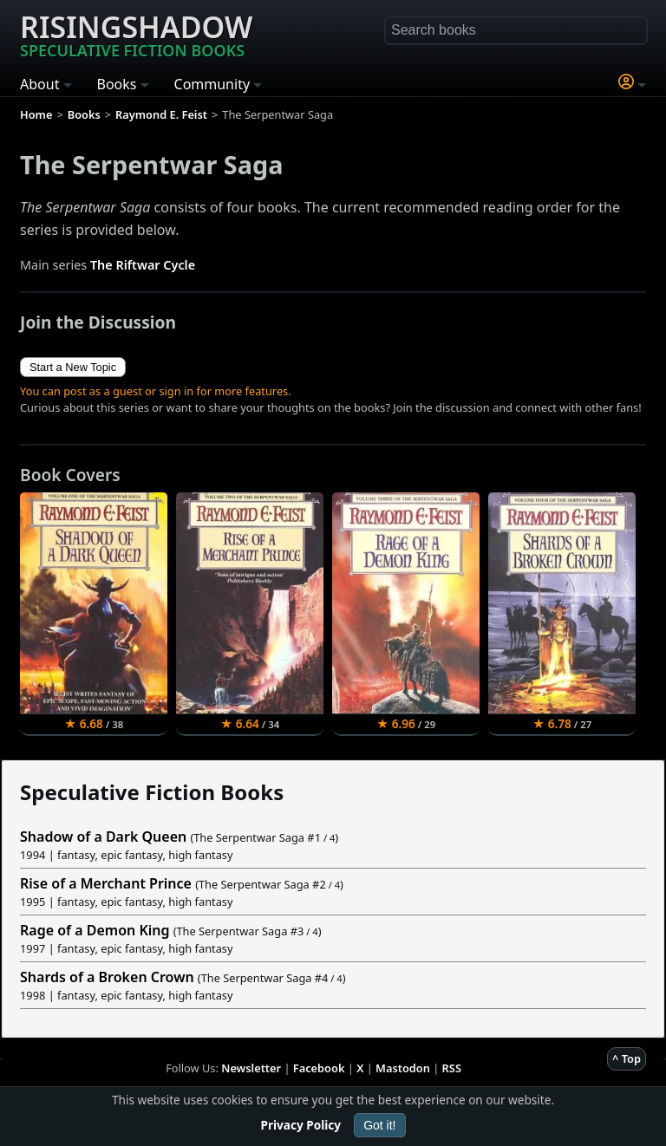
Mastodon (402, 1068)
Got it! (379, 1125)
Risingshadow (136, 34)
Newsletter (251, 1068)
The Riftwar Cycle (142, 265)
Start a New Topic (72, 367)
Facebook (319, 1068)
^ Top (626, 1058)
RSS (451, 1068)
